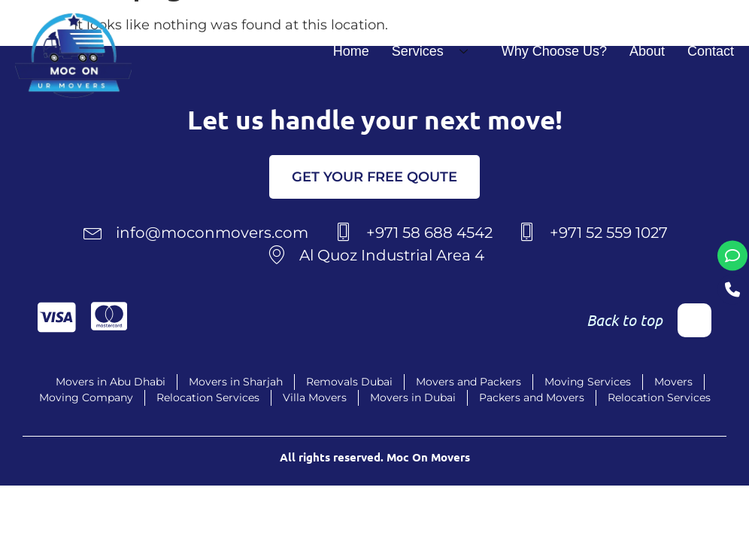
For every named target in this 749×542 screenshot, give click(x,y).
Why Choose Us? (554, 51)
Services (435, 51)
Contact (710, 51)
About (647, 51)
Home (351, 51)
